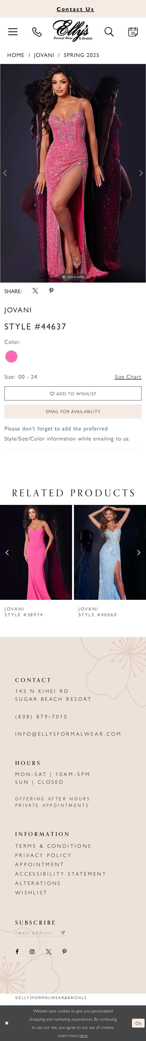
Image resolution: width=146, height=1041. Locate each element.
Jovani (44, 55)
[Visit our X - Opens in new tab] (48, 951)
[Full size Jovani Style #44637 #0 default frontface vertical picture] (73, 173)
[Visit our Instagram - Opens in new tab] (32, 951)
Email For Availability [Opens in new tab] (73, 411)
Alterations (38, 882)
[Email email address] (40, 932)
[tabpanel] (73, 173)
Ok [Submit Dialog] (138, 1023)
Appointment (40, 864)
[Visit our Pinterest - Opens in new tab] (64, 951)
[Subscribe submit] (63, 932)
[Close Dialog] (6, 1023)
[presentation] (36, 552)
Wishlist (31, 892)
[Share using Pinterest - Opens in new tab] (51, 290)
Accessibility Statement (61, 873)
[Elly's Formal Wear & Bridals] (73, 31)
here (84, 1035)
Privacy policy (43, 854)
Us (76, 9)
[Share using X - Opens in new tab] (35, 290)
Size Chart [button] (128, 376)
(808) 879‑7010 (41, 716)
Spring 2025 (82, 55)
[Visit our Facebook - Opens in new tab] (17, 951)
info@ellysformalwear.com (68, 733)
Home (16, 55)
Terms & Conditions (53, 845)
